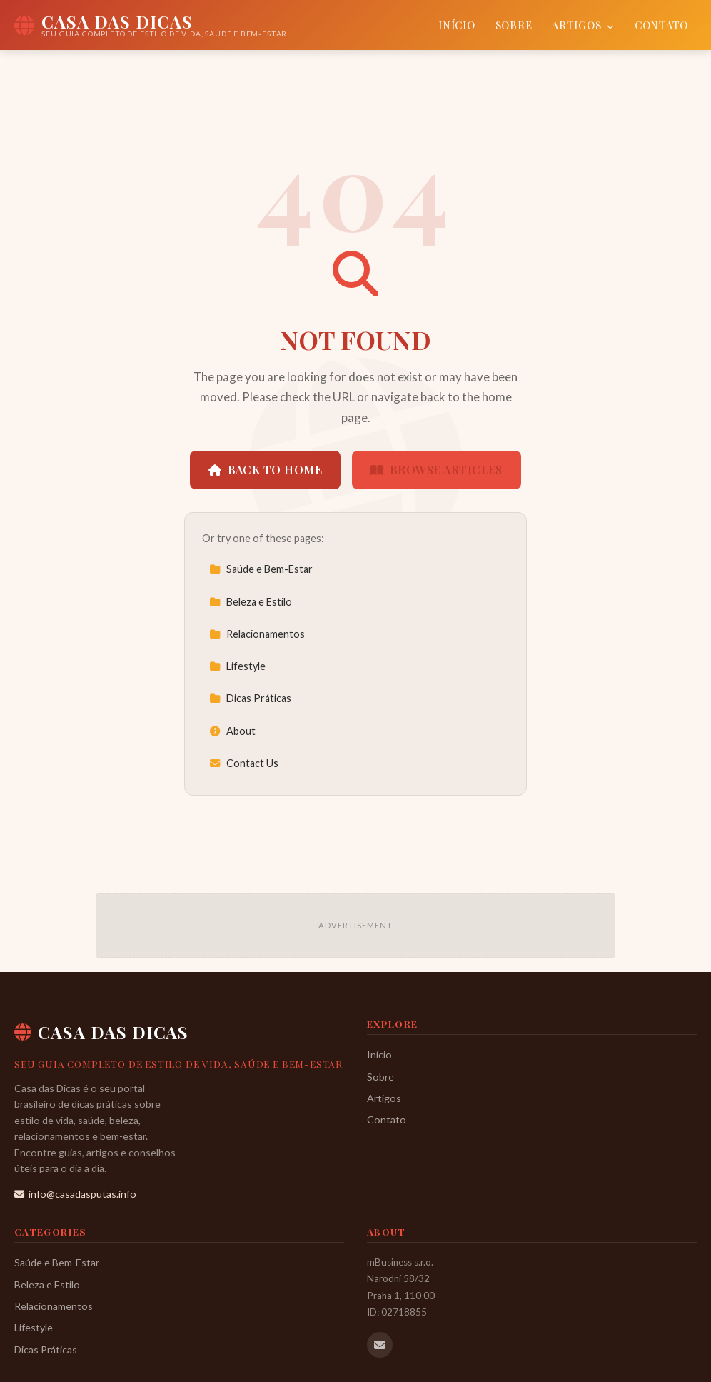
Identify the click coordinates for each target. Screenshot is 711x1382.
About (232, 731)
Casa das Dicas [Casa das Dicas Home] (101, 1032)
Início (456, 25)
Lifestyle (237, 666)
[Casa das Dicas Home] (150, 25)
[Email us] (380, 1345)
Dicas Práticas (250, 698)
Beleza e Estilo (250, 602)
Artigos (583, 25)
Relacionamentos (257, 634)
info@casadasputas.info (75, 1194)
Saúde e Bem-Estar (261, 569)
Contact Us (243, 763)
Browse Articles (436, 469)
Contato (661, 25)
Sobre (514, 25)
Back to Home (265, 469)
